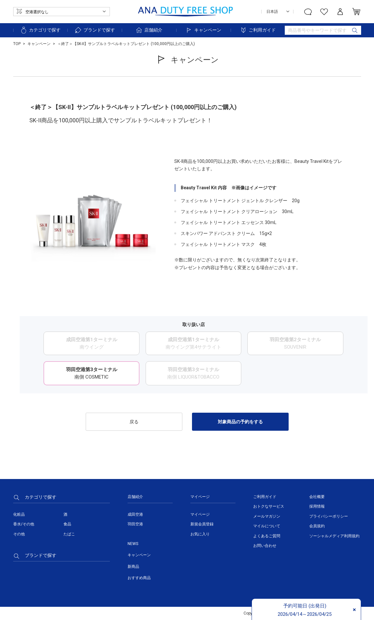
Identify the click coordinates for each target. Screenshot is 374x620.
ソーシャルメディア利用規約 (334, 536)
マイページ (200, 514)
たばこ (69, 534)
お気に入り (200, 534)
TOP (17, 44)
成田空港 (135, 514)
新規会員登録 (202, 524)
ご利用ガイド (258, 30)
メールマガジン (266, 516)
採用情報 (317, 506)
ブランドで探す (94, 30)
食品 (67, 524)
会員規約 (317, 526)
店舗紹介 (148, 30)
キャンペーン (203, 30)
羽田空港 (135, 524)
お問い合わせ (264, 545)
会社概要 (317, 496)
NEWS (133, 543)
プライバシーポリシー (328, 516)
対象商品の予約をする (240, 421)
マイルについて (266, 526)
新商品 (133, 566)
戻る (134, 421)
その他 (19, 534)
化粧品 (19, 514)
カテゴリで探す (40, 30)
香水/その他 (23, 524)
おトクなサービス (268, 506)
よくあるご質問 (266, 536)
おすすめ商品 (139, 578)
